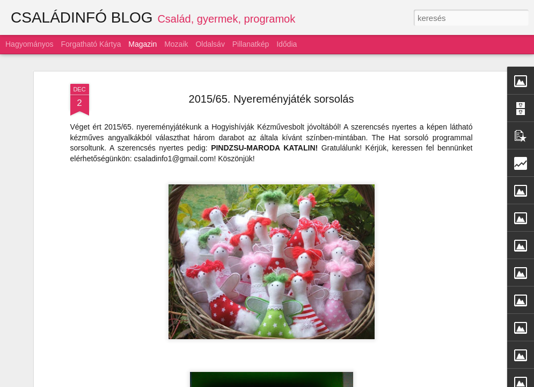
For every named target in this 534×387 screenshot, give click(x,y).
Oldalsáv (209, 44)
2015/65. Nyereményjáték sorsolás (271, 99)
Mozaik (176, 44)
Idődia (286, 44)
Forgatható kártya (91, 44)
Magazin (142, 44)
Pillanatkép (250, 44)
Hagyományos (29, 44)
